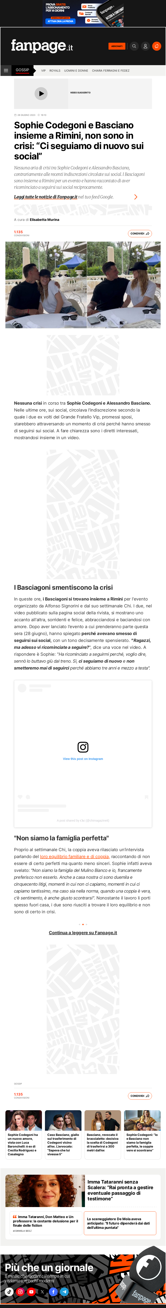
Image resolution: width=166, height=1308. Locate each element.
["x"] (46, 1292)
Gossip (22, 70)
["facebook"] (58, 1292)
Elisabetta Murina (44, 219)
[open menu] (5, 70)
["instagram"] (22, 1292)
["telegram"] (70, 1292)
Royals (54, 70)
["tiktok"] (10, 1292)
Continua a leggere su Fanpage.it (83, 932)
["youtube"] (34, 1292)
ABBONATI (117, 46)
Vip (43, 70)
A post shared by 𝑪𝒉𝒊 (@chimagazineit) (83, 820)
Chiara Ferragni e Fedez (110, 70)
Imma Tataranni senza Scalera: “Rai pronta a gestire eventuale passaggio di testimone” (120, 1190)
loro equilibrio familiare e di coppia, (75, 856)
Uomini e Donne (76, 70)
